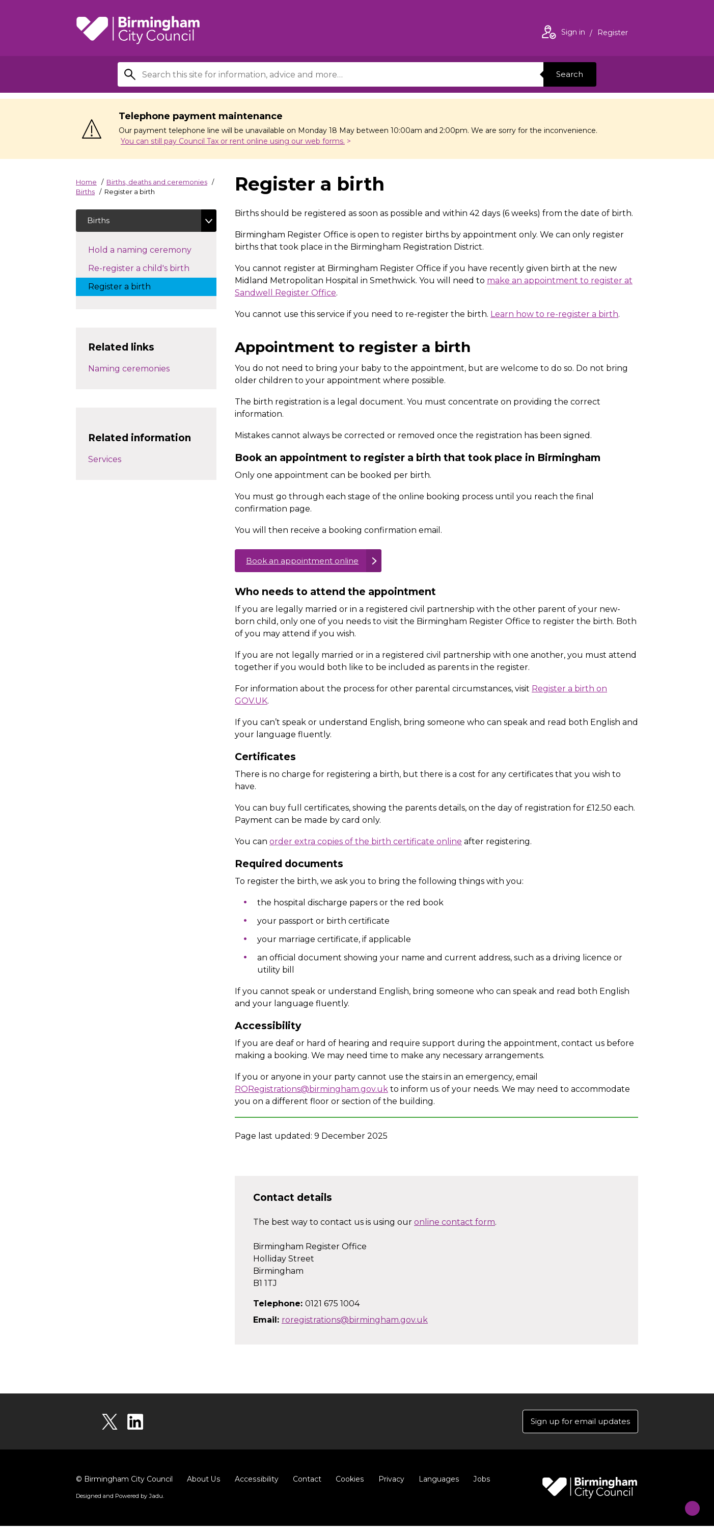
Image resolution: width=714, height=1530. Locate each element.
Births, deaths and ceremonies (156, 182)
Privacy (389, 1483)
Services (104, 461)
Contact (305, 1483)
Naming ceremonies (129, 370)
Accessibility (255, 1483)
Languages (437, 1483)
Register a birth (129, 287)
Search (568, 74)
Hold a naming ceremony (150, 251)
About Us (203, 1483)
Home (86, 182)
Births (85, 191)
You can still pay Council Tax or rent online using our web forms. (233, 141)
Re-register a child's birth (149, 269)
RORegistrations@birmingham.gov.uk (311, 1091)
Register (612, 33)
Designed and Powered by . (119, 1500)
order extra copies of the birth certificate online (365, 844)
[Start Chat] (686, 1502)
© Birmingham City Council (124, 1483)
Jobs (479, 1483)
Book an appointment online (305, 562)
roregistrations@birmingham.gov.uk (355, 1322)
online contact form (454, 1224)
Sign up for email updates (576, 1424)
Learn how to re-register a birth (554, 314)
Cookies (348, 1483)
